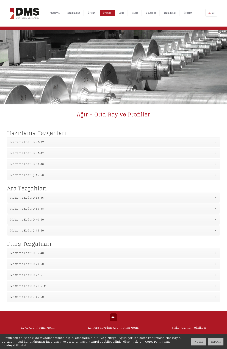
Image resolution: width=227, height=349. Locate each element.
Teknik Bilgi (170, 13)
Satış (121, 13)
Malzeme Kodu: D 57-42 (27, 153)
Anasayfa (55, 13)
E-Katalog (151, 13)
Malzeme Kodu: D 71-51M (28, 286)
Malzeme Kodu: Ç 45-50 (27, 175)
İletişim (188, 13)
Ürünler (107, 13)
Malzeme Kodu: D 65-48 (27, 208)
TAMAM (216, 341)
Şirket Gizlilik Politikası (189, 327)
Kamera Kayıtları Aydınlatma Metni (113, 327)
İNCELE (198, 341)
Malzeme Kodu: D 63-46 (27, 164)
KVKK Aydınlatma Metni (38, 327)
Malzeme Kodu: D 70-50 (27, 219)
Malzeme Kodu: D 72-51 (27, 275)
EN (213, 12)
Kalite (135, 13)
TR (209, 12)
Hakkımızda (73, 13)
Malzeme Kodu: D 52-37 (27, 142)
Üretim (91, 13)
